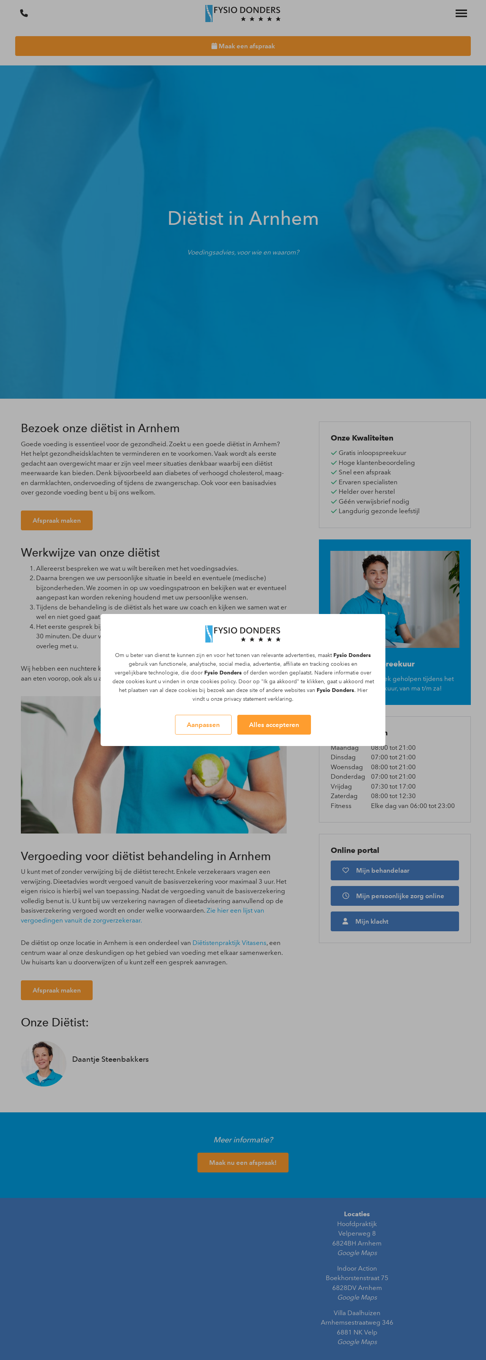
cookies (340, 664)
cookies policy (217, 681)
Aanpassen (203, 725)
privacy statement (245, 699)
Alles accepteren (274, 725)
